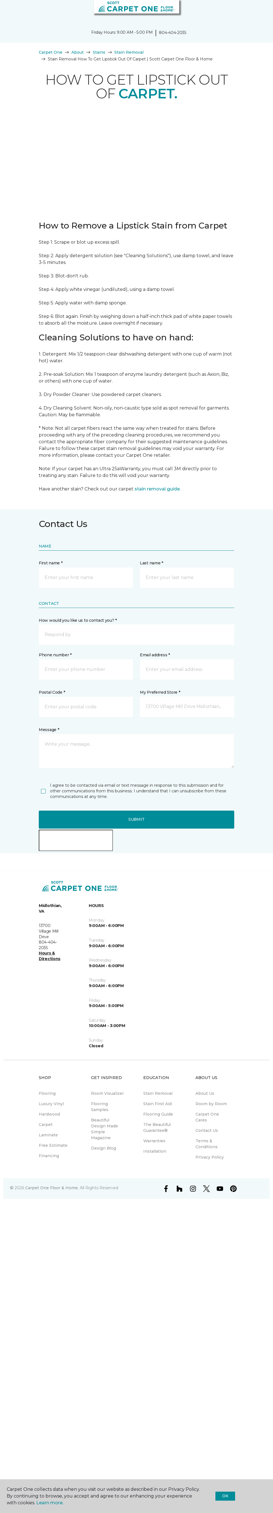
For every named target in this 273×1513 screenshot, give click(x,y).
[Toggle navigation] (8, 11)
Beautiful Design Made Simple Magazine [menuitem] (104, 1129)
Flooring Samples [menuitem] (99, 1106)
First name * (51, 563)
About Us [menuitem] (204, 1093)
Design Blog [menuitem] (103, 1148)
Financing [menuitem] (49, 1155)
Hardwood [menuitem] (49, 1114)
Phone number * (55, 655)
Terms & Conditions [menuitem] (206, 1143)
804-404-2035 (172, 32)
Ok (225, 1495)
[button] (251, 11)
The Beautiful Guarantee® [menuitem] (157, 1127)
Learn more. (49, 1502)
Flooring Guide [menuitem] (158, 1114)
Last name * (151, 563)
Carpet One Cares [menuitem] (207, 1117)
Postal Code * (52, 692)
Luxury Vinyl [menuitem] (51, 1103)
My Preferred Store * (160, 692)
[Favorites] (258, 11)
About (77, 52)
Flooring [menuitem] (47, 1093)
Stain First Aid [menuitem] (157, 1103)
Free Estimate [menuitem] (53, 1145)
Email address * (155, 655)
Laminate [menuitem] (48, 1134)
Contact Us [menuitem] (206, 1130)
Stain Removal (129, 52)
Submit (136, 819)
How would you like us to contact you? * (78, 620)
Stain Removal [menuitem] (157, 1093)
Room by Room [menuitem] (211, 1103)
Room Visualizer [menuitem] (107, 1093)
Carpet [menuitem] (46, 1124)
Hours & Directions (49, 956)
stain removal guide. (158, 489)
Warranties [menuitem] (154, 1140)
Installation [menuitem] (154, 1151)
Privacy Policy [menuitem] (209, 1157)
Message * (49, 730)
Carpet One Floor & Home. (52, 1187)
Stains (99, 52)
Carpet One (50, 52)
